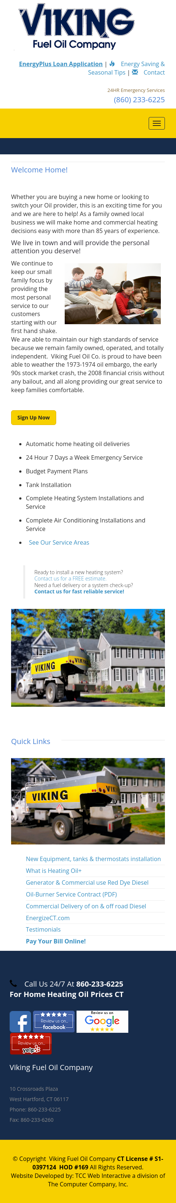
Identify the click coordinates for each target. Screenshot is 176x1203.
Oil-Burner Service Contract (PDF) (71, 894)
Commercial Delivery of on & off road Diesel (86, 906)
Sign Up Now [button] (33, 417)
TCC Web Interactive (103, 1176)
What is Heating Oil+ (54, 871)
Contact (148, 72)
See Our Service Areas (59, 542)
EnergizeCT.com (48, 918)
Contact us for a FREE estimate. (70, 578)
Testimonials (43, 929)
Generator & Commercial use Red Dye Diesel (87, 882)
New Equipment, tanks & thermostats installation (93, 859)
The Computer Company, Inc (87, 1184)
